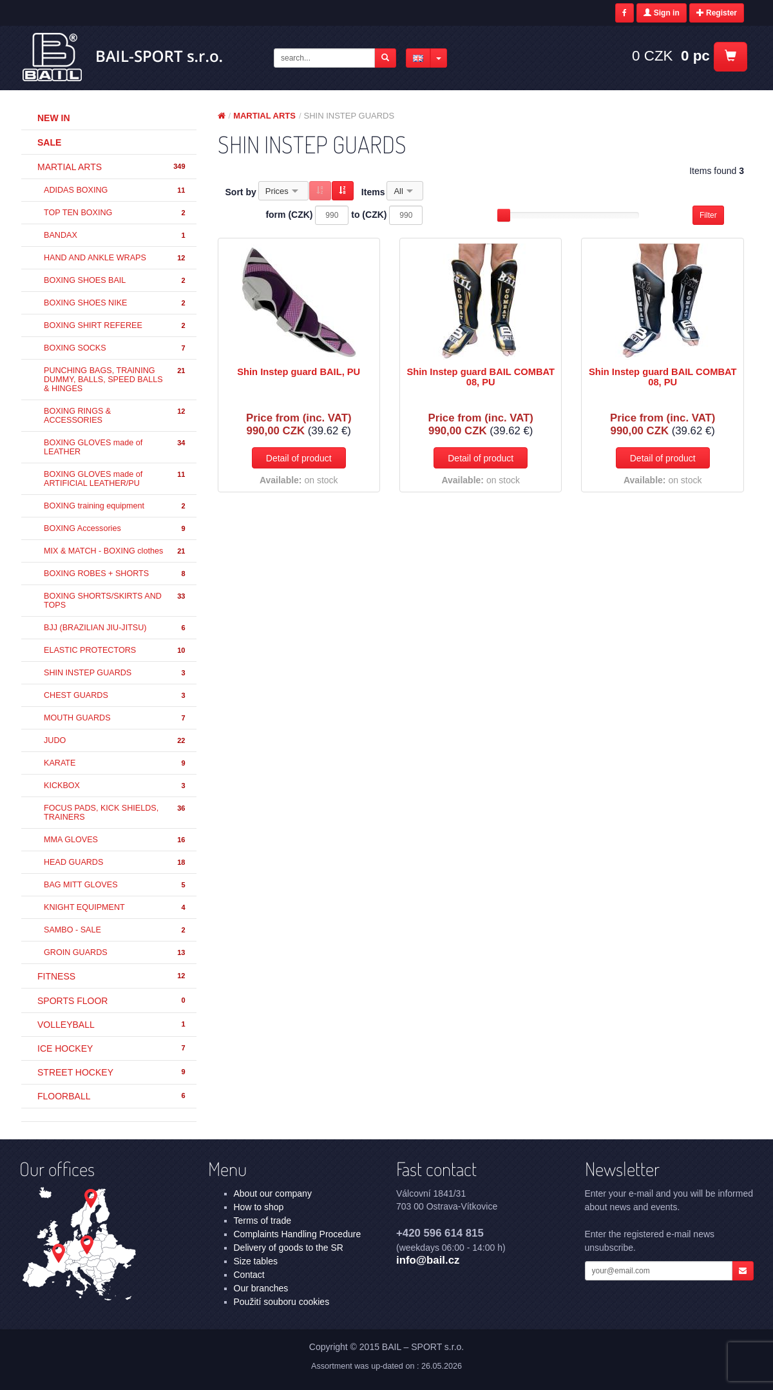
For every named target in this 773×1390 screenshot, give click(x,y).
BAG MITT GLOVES (115, 885)
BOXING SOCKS (115, 348)
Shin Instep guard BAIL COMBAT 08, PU (480, 377)
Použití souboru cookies (282, 1302)
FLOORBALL (112, 1096)
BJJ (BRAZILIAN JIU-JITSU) (115, 628)
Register (716, 12)
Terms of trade (262, 1220)
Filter (708, 215)
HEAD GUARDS (115, 862)
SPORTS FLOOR (112, 1001)
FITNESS (112, 976)
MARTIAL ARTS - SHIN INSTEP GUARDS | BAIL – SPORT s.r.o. (123, 57)
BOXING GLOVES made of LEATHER (115, 447)
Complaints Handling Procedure (297, 1234)
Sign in (661, 12)
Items (373, 192)
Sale (49, 142)
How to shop (259, 1207)
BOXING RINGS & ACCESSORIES (115, 416)
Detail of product (299, 458)
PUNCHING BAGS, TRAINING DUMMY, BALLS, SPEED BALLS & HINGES (115, 379)
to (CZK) (368, 214)
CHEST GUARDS (115, 695)
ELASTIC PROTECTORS (115, 650)
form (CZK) (288, 214)
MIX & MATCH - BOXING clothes (115, 551)
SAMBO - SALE (115, 930)
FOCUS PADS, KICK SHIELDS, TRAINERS (115, 813)
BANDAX (115, 235)
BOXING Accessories (115, 529)
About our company (273, 1193)
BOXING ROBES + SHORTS (115, 574)
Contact (249, 1274)
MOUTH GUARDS (115, 718)
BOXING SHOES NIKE (115, 303)
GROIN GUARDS (115, 953)
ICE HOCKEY (112, 1048)
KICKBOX (115, 786)
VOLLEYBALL (112, 1024)
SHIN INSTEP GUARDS (115, 673)
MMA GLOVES (115, 840)
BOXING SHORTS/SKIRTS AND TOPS (115, 601)
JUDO (115, 741)
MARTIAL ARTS (112, 167)
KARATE (115, 763)
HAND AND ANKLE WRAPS (115, 258)
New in (53, 118)
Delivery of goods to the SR (288, 1247)
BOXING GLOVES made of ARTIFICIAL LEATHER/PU (115, 479)
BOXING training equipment (115, 506)
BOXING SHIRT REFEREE (115, 326)
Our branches (261, 1288)
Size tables (256, 1261)
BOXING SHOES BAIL (115, 280)
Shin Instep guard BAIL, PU (298, 372)
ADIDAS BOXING (115, 190)
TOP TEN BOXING (115, 213)
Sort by (240, 192)
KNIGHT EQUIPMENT (115, 907)
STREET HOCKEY (112, 1072)
